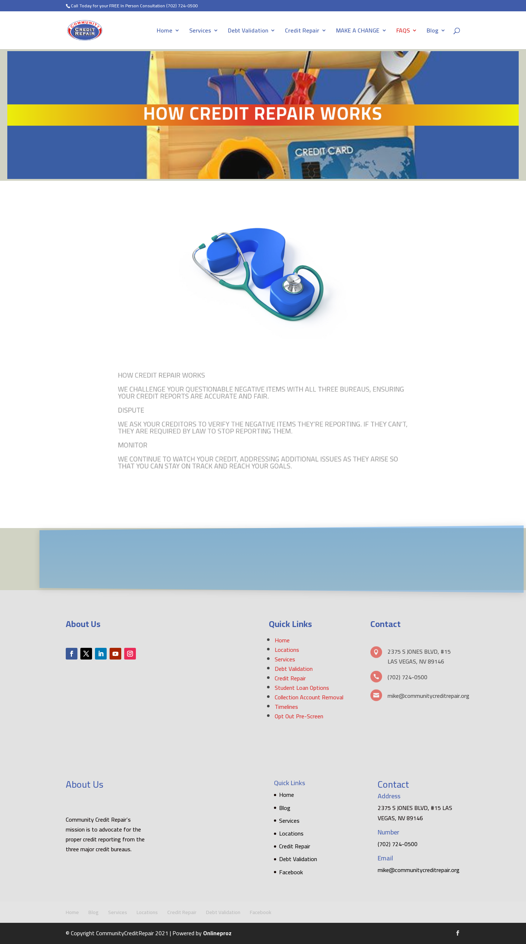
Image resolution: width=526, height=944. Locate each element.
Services (200, 32)
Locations (287, 649)
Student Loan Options (302, 687)
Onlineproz (217, 933)
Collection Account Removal (309, 697)
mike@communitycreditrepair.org (419, 869)
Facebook (291, 872)
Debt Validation (248, 32)
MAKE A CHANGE (358, 32)
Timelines (286, 706)
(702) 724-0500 (182, 5)
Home (164, 32)
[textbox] (263, 425)
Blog (432, 32)
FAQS (403, 32)
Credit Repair (302, 32)
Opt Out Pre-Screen (299, 716)
